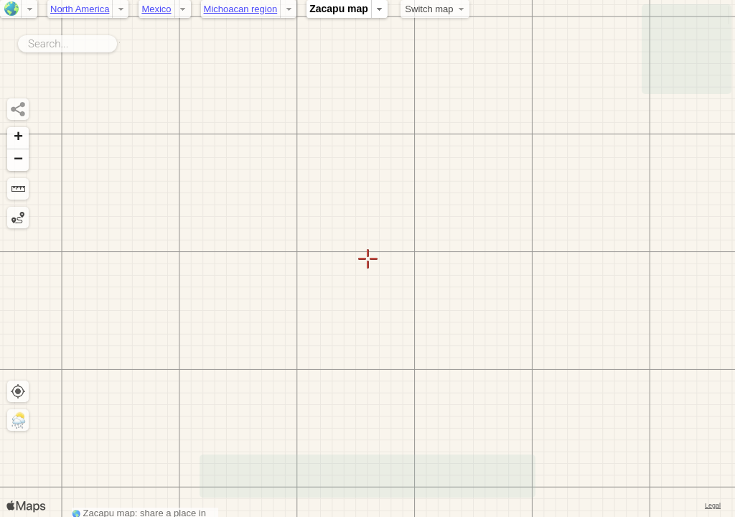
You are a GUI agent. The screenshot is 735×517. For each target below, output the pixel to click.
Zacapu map (338, 8)
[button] (18, 138)
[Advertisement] (686, 49)
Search (119, 41)
